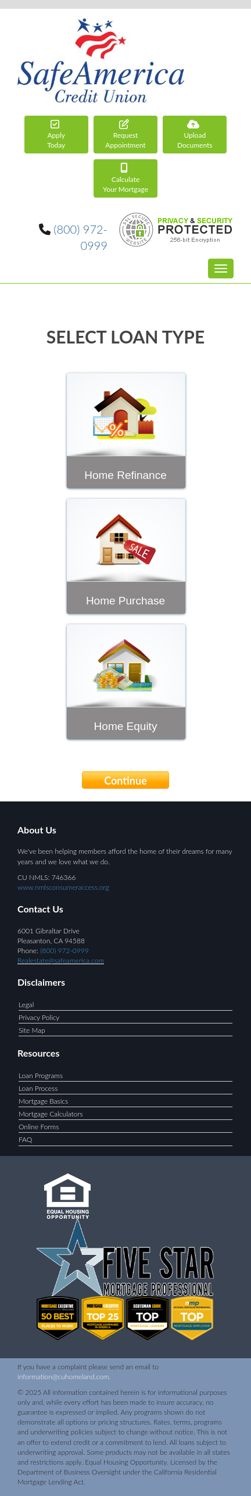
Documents (195, 134)
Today (56, 134)
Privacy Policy (39, 1017)
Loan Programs (41, 1075)
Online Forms (39, 1126)
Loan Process (38, 1088)
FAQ (25, 1139)
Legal (26, 1004)
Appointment (125, 134)
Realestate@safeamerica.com (60, 960)
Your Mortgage (125, 178)
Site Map (32, 1030)
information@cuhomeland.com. (63, 1376)
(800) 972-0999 (64, 950)
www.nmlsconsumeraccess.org (63, 887)
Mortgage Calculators (51, 1114)
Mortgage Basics (43, 1101)
